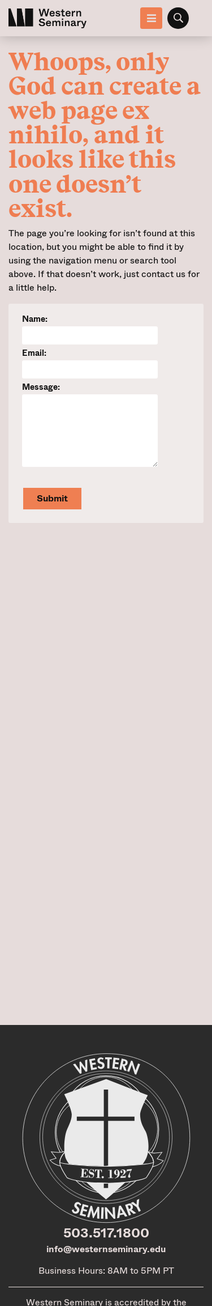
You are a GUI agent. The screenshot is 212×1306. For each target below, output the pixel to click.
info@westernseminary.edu (106, 1249)
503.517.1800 (106, 1233)
